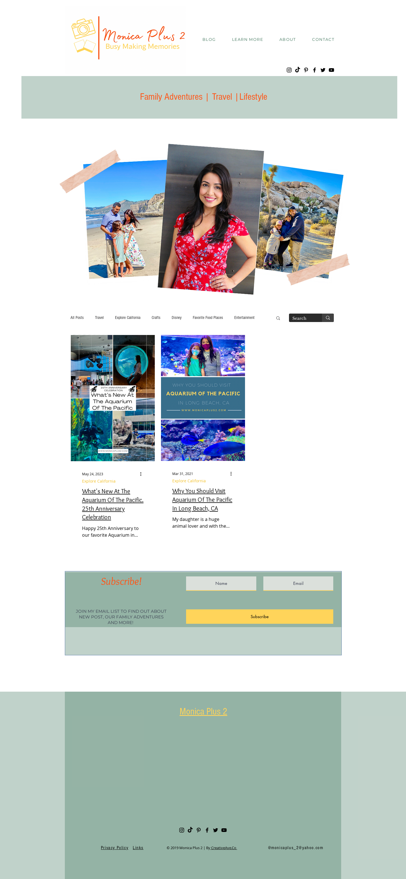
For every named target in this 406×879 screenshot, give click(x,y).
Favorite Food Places (208, 317)
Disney (177, 317)
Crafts (156, 317)
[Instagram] (289, 70)
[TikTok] (297, 70)
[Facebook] (314, 70)
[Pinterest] (306, 70)
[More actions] (142, 473)
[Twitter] (323, 70)
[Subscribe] (259, 616)
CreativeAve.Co (223, 847)
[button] (247, 39)
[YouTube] (331, 70)
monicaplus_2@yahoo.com (297, 847)
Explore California (127, 317)
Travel (99, 317)
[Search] (301, 319)
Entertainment (244, 317)
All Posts (77, 317)
